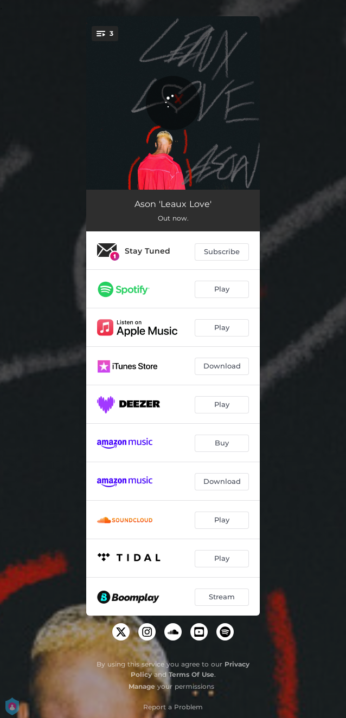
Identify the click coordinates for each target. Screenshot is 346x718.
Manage (142, 686)
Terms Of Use (191, 674)
